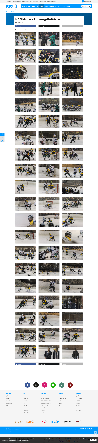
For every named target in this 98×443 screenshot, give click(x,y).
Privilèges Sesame (62, 398)
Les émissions (44, 394)
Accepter (93, 439)
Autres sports (26, 414)
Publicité (78, 400)
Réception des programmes (81, 396)
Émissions (35, 6)
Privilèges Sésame (42, 1)
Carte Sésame (35, 1)
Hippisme (25, 405)
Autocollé (43, 408)
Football (25, 394)
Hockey (25, 396)
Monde (7, 398)
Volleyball (25, 400)
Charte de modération (80, 407)
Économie (8, 400)
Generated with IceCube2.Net (86, 429)
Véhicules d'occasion (63, 394)
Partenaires (78, 403)
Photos (41, 6)
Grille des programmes (45, 400)
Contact (77, 408)
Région (7, 394)
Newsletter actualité (10, 408)
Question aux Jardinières (46, 405)
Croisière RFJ (58, 6)
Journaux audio (9, 403)
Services (51, 6)
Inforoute (19, 1)
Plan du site (22, 431)
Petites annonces (62, 401)
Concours (43, 412)
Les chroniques (44, 396)
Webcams (23, 1)
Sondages (43, 410)
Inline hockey (26, 410)
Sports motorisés (27, 408)
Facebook (27, 385)
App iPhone (61, 385)
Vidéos (46, 6)
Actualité (24, 6)
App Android (70, 385)
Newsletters (53, 385)
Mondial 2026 (66, 6)
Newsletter (78, 410)
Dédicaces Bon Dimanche (46, 401)
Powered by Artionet (76, 429)
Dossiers (7, 405)
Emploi (27, 1)
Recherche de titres (45, 398)
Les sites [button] (8, 1)
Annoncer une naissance (46, 403)
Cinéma (60, 396)
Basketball (26, 398)
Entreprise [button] (14, 1)
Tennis (25, 407)
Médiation (78, 405)
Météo (60, 400)
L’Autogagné (43, 407)
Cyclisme (25, 401)
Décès (31, 1)
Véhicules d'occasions (51, 1)
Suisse (7, 396)
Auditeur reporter (9, 407)
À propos (78, 394)
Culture (7, 401)
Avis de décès (61, 407)
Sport (29, 6)
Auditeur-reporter (86, 1)
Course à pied (26, 412)
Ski (24, 403)
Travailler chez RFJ (79, 401)
